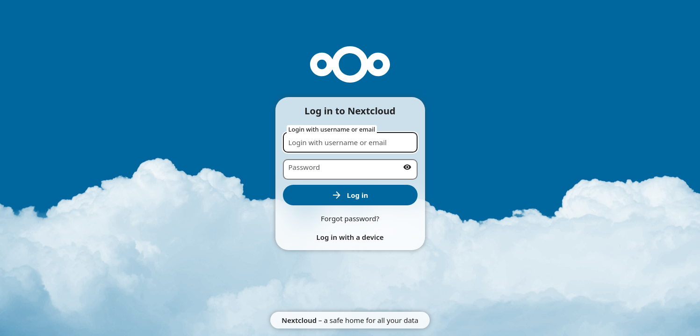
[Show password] (407, 167)
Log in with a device (349, 237)
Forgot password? (350, 218)
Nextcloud (299, 320)
